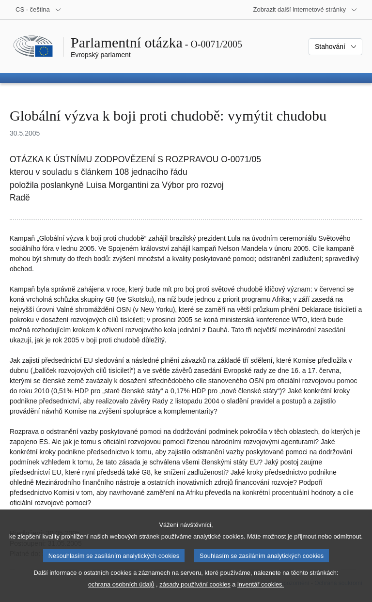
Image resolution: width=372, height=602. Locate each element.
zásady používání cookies (195, 595)
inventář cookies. (260, 595)
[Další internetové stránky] (305, 9)
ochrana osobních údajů (121, 595)
